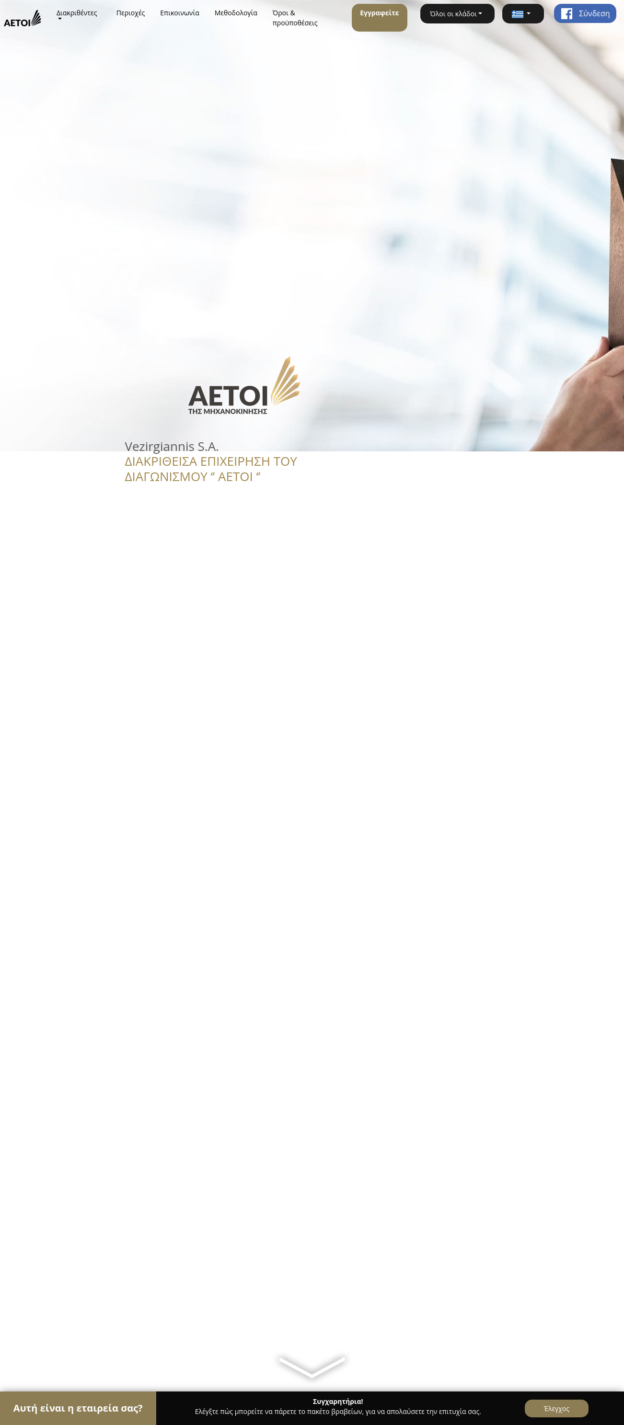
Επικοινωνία (179, 12)
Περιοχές (130, 12)
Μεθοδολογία (236, 12)
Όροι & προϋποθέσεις (295, 17)
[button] (523, 13)
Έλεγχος (556, 1408)
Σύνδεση (585, 13)
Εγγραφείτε (379, 12)
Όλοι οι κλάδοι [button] (453, 13)
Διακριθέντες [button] (77, 12)
